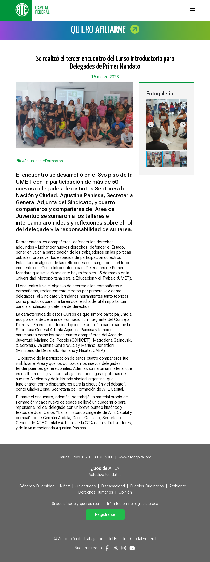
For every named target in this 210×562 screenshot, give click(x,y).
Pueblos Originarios (147, 486)
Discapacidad (113, 486)
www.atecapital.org (135, 457)
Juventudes (85, 486)
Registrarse (105, 514)
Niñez (65, 486)
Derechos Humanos (95, 492)
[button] (183, 103)
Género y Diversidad (37, 486)
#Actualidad (32, 161)
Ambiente (177, 486)
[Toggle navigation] (192, 10)
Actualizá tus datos (105, 474)
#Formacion (52, 161)
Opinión (125, 492)
